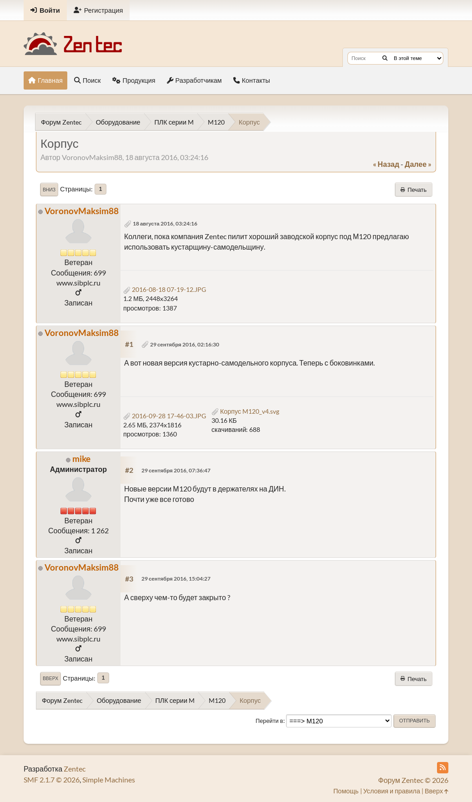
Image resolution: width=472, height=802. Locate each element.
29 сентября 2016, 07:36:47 (176, 470)
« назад (386, 164)
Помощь (346, 791)
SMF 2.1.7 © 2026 (52, 779)
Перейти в (269, 720)
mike (81, 458)
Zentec (74, 768)
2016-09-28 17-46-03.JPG (164, 416)
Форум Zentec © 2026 (413, 780)
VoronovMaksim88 (82, 211)
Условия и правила (391, 791)
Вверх (50, 678)
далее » (418, 164)
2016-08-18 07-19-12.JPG (164, 289)
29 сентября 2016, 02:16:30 (184, 344)
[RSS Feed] (442, 767)
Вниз (49, 189)
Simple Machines (108, 779)
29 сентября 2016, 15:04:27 (176, 578)
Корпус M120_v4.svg (245, 411)
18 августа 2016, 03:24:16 (165, 223)
